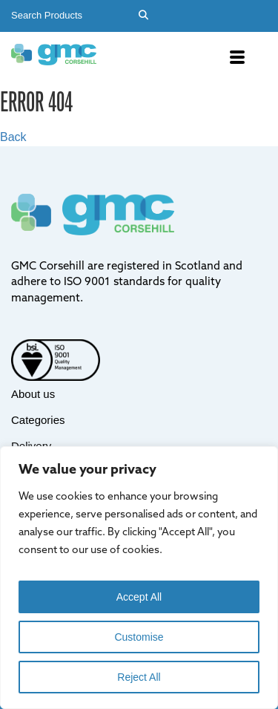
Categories (38, 420)
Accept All (139, 597)
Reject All (138, 677)
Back (13, 137)
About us (33, 394)
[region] (139, 577)
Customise (138, 637)
